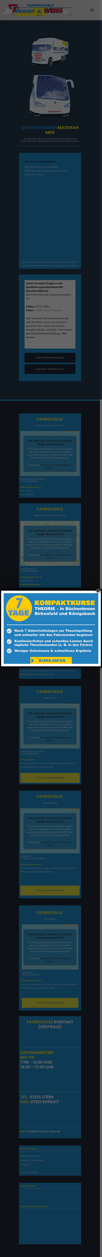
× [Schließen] (98, 590)
